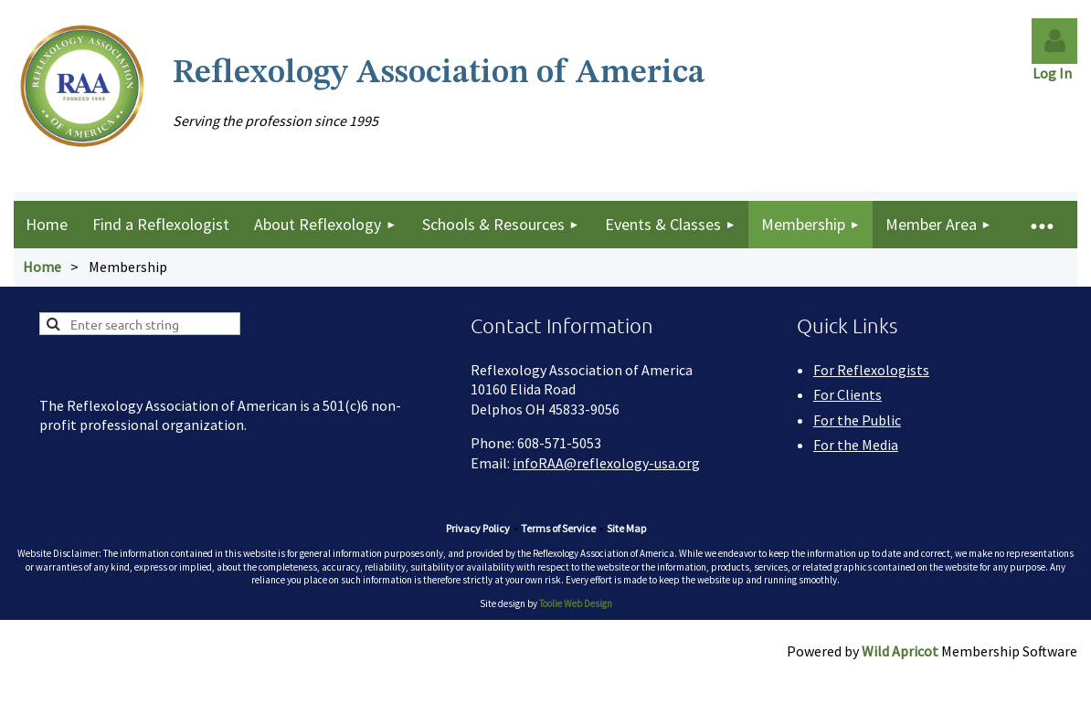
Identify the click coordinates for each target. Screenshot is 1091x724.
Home (42, 266)
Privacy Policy (478, 528)
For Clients (847, 394)
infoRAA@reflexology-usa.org (606, 463)
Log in (1054, 41)
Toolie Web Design (575, 603)
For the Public (857, 420)
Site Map (626, 528)
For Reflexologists (871, 370)
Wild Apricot (900, 651)
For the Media (855, 444)
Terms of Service (558, 528)
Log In (1055, 73)
